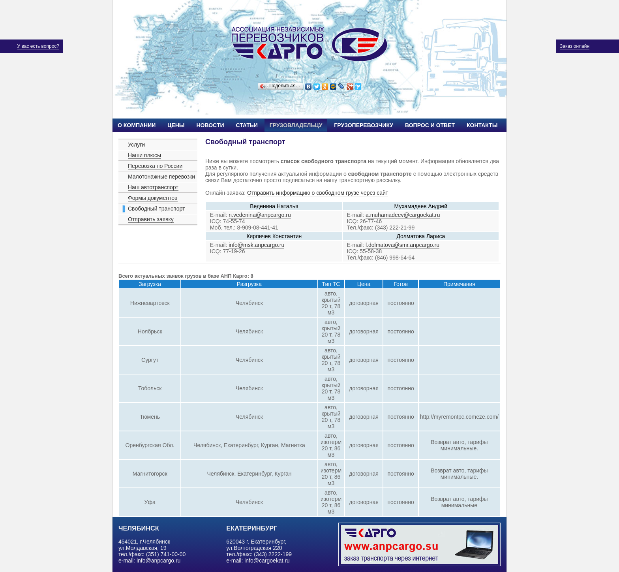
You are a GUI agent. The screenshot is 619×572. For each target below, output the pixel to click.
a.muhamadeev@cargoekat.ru (403, 215)
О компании (137, 125)
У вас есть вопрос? (38, 46)
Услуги (136, 144)
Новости (210, 125)
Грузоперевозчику (363, 125)
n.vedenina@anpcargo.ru (260, 215)
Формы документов (153, 198)
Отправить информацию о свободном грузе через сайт (317, 193)
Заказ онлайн (574, 46)
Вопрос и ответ (430, 125)
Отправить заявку (151, 219)
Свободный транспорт (156, 208)
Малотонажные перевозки (161, 176)
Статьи (247, 125)
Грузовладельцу (296, 125)
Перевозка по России (155, 166)
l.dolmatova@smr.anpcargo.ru (402, 245)
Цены (175, 125)
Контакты (482, 125)
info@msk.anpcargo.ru (256, 245)
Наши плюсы (144, 155)
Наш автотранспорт (153, 187)
